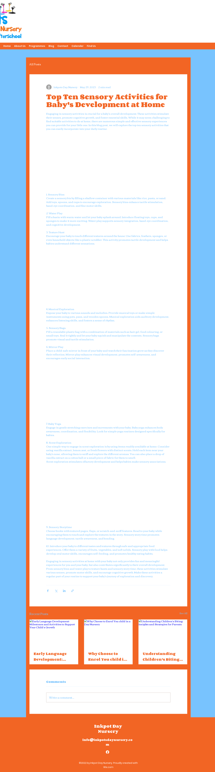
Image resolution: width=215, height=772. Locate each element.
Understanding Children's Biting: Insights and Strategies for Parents (162, 656)
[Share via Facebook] (47, 590)
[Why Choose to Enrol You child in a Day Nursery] (108, 633)
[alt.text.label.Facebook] (200, 28)
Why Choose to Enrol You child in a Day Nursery (107, 656)
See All (183, 613)
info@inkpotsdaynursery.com (107, 742)
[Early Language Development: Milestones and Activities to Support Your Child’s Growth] (54, 633)
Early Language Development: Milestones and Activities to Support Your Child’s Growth (50, 656)
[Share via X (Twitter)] (56, 590)
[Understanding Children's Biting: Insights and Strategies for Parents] (163, 633)
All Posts (35, 64)
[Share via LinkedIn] (64, 590)
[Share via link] (72, 590)
